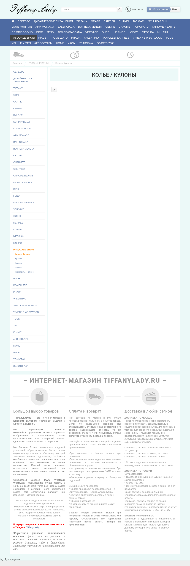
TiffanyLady (32, 527)
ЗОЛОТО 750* (105, 43)
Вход (175, 9)
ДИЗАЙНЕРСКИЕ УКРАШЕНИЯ (53, 21)
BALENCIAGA (66, 26)
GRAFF (95, 21)
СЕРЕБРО (24, 21)
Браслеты (19, 259)
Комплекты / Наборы (24, 272)
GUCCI (106, 32)
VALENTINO (91, 37)
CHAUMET (125, 26)
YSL (14, 43)
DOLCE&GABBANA (70, 32)
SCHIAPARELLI (157, 21)
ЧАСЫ (71, 43)
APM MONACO (45, 26)
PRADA (75, 37)
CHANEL (124, 21)
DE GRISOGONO (22, 32)
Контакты (134, 9)
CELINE (110, 26)
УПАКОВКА (86, 43)
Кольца (18, 263)
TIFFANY (82, 21)
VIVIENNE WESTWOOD (147, 37)
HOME (60, 43)
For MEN (25, 43)
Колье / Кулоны (22, 254)
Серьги (18, 267)
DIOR (39, 32)
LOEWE (133, 32)
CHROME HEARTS (163, 26)
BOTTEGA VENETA (90, 26)
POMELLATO (60, 37)
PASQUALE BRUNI (23, 37)
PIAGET (43, 37)
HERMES (119, 32)
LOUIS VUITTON (22, 26)
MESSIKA (148, 32)
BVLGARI (139, 21)
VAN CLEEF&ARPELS (115, 37)
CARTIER (109, 21)
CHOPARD (141, 26)
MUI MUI (162, 32)
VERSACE (91, 32)
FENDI (51, 32)
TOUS (169, 37)
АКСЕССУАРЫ (43, 43)
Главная (17, 63)
